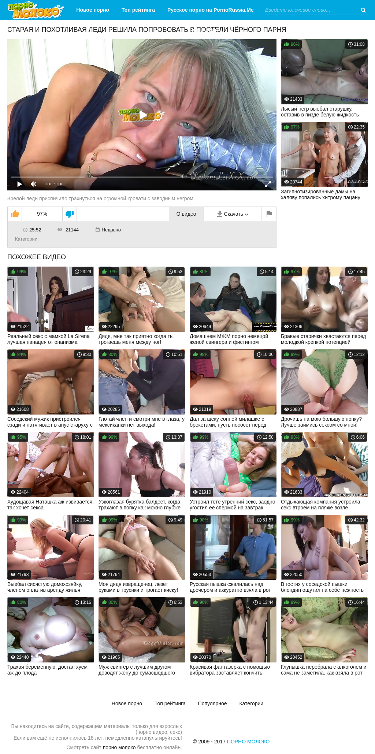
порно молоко (119, 747)
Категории (205, 30)
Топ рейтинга (138, 10)
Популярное (212, 703)
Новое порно (92, 10)
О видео (186, 214)
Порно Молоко (248, 741)
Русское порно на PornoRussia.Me (210, 10)
